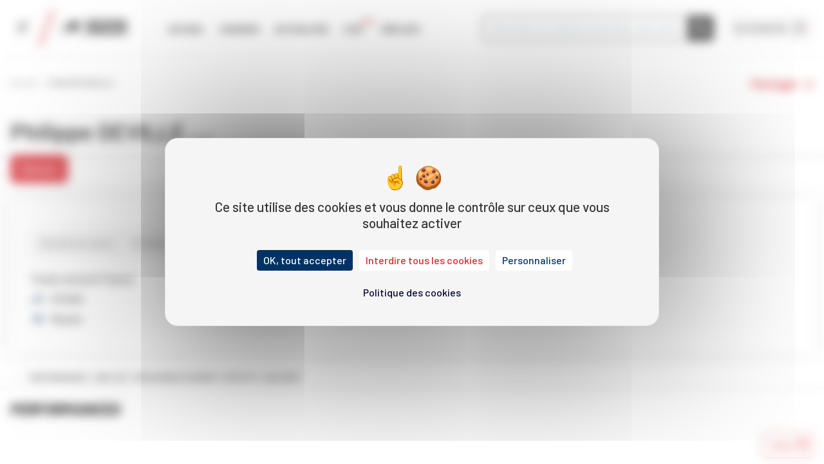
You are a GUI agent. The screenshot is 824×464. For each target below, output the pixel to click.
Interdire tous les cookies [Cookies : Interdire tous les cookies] (424, 260)
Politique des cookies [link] (412, 292)
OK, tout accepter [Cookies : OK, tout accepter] (304, 260)
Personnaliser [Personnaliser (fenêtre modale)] (534, 260)
